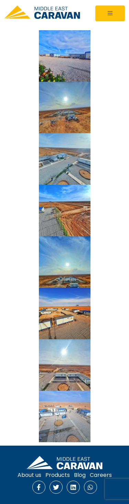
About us (29, 475)
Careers (101, 475)
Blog (80, 475)
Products (57, 475)
